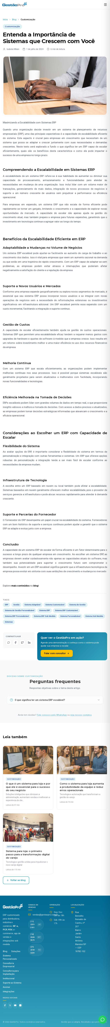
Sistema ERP (44, 610)
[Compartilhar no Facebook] (15, 642)
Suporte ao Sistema (12, 983)
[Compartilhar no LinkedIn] (29, 642)
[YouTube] (15, 1005)
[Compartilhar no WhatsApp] (8, 642)
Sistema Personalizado (10, 957)
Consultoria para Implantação (11, 972)
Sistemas (9, 622)
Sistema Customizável (54, 605)
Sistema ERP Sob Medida (44, 616)
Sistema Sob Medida (94, 616)
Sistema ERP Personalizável (17, 616)
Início (5, 19)
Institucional (8, 978)
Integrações (8, 991)
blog (35, 585)
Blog (14, 19)
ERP (6, 605)
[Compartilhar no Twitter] (22, 642)
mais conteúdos (20, 585)
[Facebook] (5, 1005)
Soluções (15, 951)
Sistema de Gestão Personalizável (19, 610)
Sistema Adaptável (32, 605)
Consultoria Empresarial (8, 965)
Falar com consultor (56, 653)
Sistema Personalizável (70, 616)
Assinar (6, 987)
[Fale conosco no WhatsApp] (103, 1020)
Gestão (16, 605)
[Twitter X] (10, 1005)
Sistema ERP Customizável (66, 610)
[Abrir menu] (105, 4)
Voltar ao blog (16, 880)
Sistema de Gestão (77, 605)
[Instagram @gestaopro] (20, 1005)
